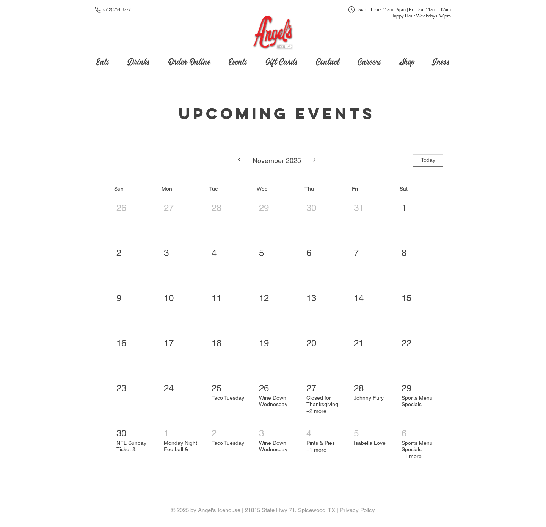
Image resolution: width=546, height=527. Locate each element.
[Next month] (314, 160)
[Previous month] (239, 160)
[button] (281, 60)
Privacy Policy (357, 510)
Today (428, 160)
